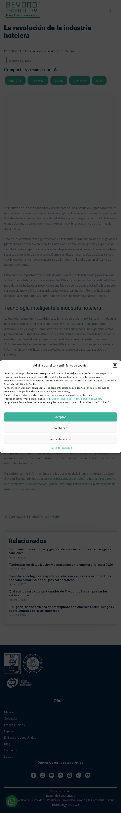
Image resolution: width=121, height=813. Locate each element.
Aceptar (60, 417)
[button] (115, 365)
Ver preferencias (60, 439)
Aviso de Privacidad (60, 398)
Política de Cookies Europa (87, 398)
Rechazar (60, 428)
